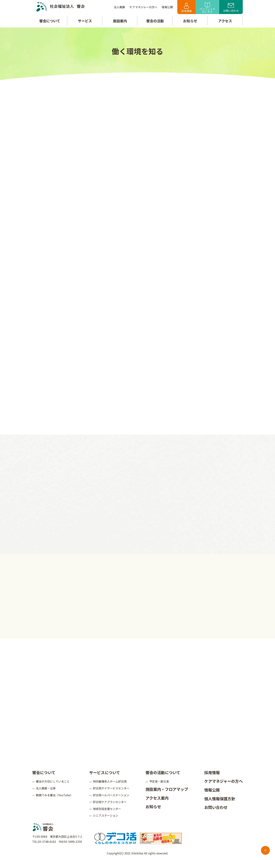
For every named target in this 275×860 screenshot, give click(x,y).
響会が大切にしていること (53, 781)
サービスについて (104, 772)
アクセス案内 (157, 798)
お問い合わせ (231, 8)
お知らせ (153, 806)
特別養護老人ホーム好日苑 (110, 781)
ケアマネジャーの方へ (223, 781)
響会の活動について (163, 772)
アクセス (225, 20)
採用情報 (186, 8)
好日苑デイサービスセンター (111, 788)
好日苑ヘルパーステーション (111, 795)
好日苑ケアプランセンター (110, 802)
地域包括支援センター (107, 809)
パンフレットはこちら (207, 7)
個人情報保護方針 (219, 798)
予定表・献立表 (159, 781)
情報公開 (212, 790)
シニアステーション (105, 815)
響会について (43, 772)
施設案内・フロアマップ (167, 789)
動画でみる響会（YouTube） (54, 795)
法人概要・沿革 (46, 788)
